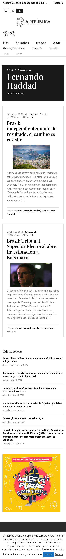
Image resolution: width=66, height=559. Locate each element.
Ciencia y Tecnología (13, 48)
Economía (37, 48)
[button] (5, 11)
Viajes (19, 53)
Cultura (56, 43)
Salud (6, 53)
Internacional (22, 43)
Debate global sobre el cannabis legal (22, 418)
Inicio (6, 43)
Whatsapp (12, 331)
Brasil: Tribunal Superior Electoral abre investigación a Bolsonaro (31, 249)
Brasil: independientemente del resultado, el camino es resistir (32, 131)
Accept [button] (48, 554)
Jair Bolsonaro (48, 211)
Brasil (19, 211)
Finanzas (41, 43)
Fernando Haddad (31, 211)
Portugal (11, 214)
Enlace (59, 554)
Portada (43, 114)
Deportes (54, 48)
